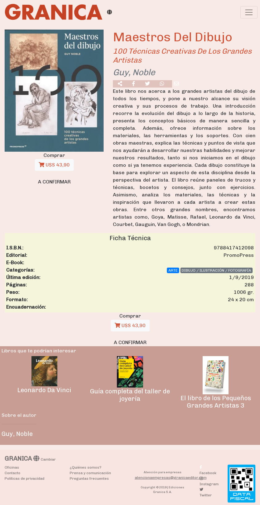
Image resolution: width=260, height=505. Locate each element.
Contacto (12, 473)
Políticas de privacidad (24, 478)
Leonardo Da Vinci (44, 390)
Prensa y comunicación (90, 473)
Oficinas (12, 467)
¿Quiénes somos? (85, 467)
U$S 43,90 (54, 165)
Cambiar (48, 459)
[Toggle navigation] (249, 12)
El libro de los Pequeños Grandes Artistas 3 (215, 401)
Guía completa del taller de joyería (130, 395)
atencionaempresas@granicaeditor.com (171, 477)
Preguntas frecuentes (89, 478)
